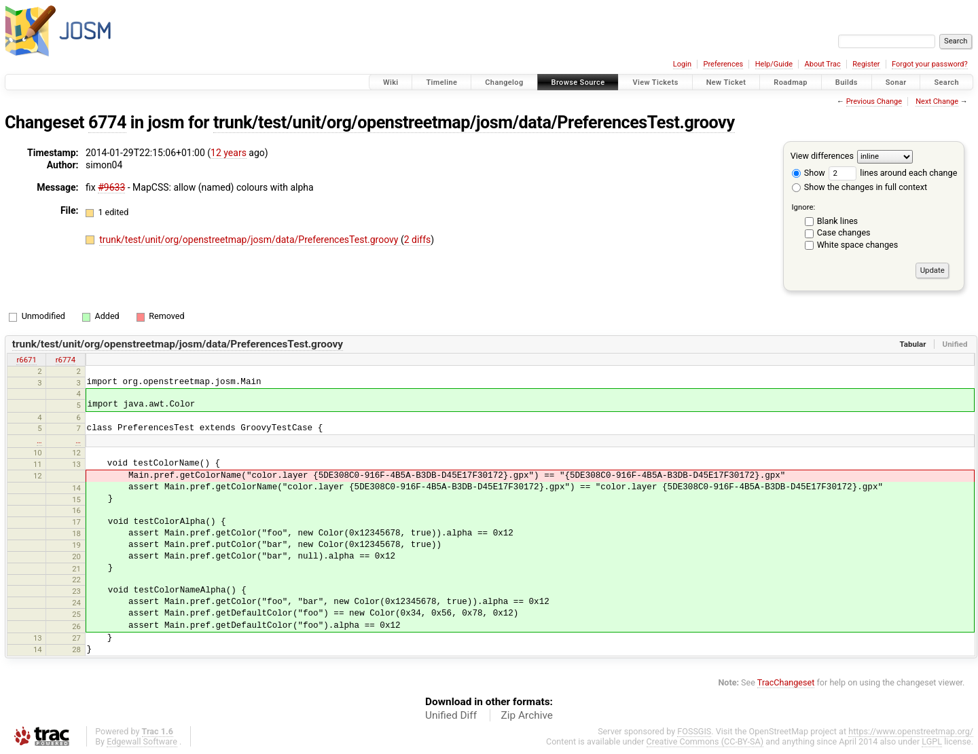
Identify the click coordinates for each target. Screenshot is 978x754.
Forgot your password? (930, 64)
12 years (229, 152)
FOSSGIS (694, 731)
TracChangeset (786, 682)
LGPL (932, 741)
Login (682, 64)
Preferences (723, 64)
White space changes (858, 245)
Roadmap (791, 82)
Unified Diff (451, 715)
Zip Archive (527, 715)
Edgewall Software (142, 741)
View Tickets (655, 82)
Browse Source (578, 82)
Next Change (937, 101)
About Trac (823, 64)
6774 (107, 122)
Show (808, 173)
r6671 (26, 359)
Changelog (504, 82)
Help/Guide (774, 64)
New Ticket (726, 82)
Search (946, 82)
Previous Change (874, 101)
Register (866, 64)
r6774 (65, 359)
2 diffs (417, 239)
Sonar (896, 82)
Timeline (441, 82)
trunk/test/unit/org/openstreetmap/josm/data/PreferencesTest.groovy (474, 122)
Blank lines (837, 221)
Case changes (844, 232)
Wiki (391, 82)
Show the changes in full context (859, 187)
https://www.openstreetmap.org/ (910, 731)
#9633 (111, 187)
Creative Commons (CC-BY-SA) (705, 741)
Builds (846, 82)
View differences (822, 156)
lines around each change (893, 173)
